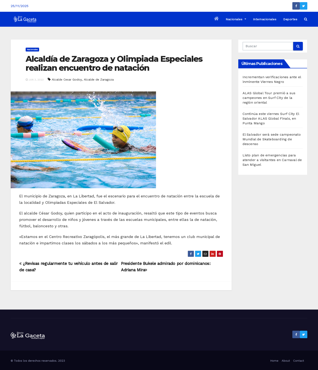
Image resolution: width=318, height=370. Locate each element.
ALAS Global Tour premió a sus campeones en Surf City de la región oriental (269, 97)
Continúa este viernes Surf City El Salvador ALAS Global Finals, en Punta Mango (271, 118)
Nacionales (236, 19)
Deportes (290, 19)
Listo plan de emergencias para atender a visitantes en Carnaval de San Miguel (272, 160)
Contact (298, 360)
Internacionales (265, 19)
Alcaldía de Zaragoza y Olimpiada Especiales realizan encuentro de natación (114, 63)
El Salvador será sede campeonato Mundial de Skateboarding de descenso (272, 139)
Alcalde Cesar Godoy (67, 79)
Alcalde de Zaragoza (99, 79)
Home (274, 360)
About (286, 360)
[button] (305, 19)
